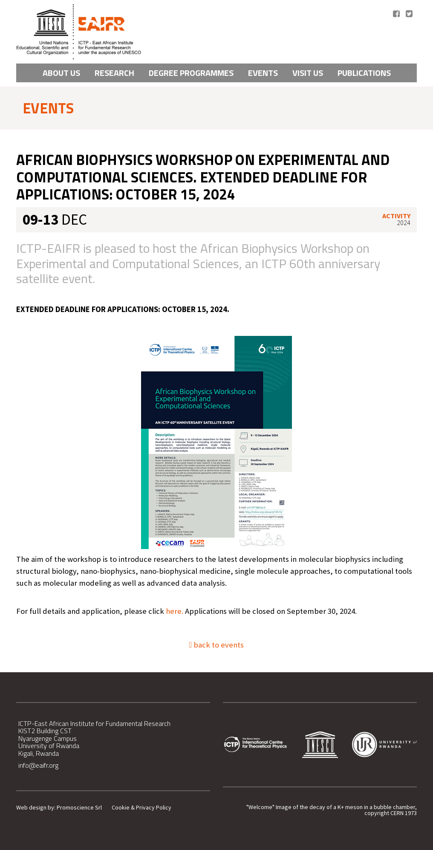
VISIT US (307, 72)
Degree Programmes (191, 72)
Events (263, 72)
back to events (216, 645)
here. (174, 611)
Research (114, 72)
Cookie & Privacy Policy (141, 807)
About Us (61, 72)
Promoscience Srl (79, 807)
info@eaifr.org (38, 765)
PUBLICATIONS (364, 72)
